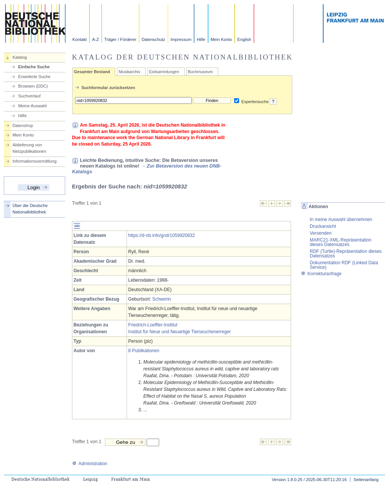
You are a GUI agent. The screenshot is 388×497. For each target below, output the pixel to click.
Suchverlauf (29, 96)
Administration (89, 463)
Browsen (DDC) (33, 86)
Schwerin (161, 299)
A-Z (95, 39)
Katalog (20, 57)
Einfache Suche (34, 66)
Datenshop (23, 125)
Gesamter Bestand (92, 71)
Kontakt (79, 39)
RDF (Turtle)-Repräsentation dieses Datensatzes (346, 254)
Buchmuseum (200, 71)
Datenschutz (153, 39)
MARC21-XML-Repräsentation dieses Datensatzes (340, 242)
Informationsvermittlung (34, 161)
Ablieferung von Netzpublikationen (29, 148)
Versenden (320, 233)
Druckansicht (323, 226)
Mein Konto (221, 39)
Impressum (181, 39)
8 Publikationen (143, 350)
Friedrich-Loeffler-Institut (152, 325)
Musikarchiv (129, 71)
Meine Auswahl (32, 105)
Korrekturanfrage (321, 273)
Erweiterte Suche (34, 76)
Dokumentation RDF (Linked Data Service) (344, 265)
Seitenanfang (366, 479)
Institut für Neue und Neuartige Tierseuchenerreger (179, 331)
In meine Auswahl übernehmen (341, 219)
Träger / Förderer (120, 39)
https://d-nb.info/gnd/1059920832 (161, 235)
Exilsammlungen (164, 71)
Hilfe (201, 39)
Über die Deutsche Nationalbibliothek (30, 208)
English (244, 39)
